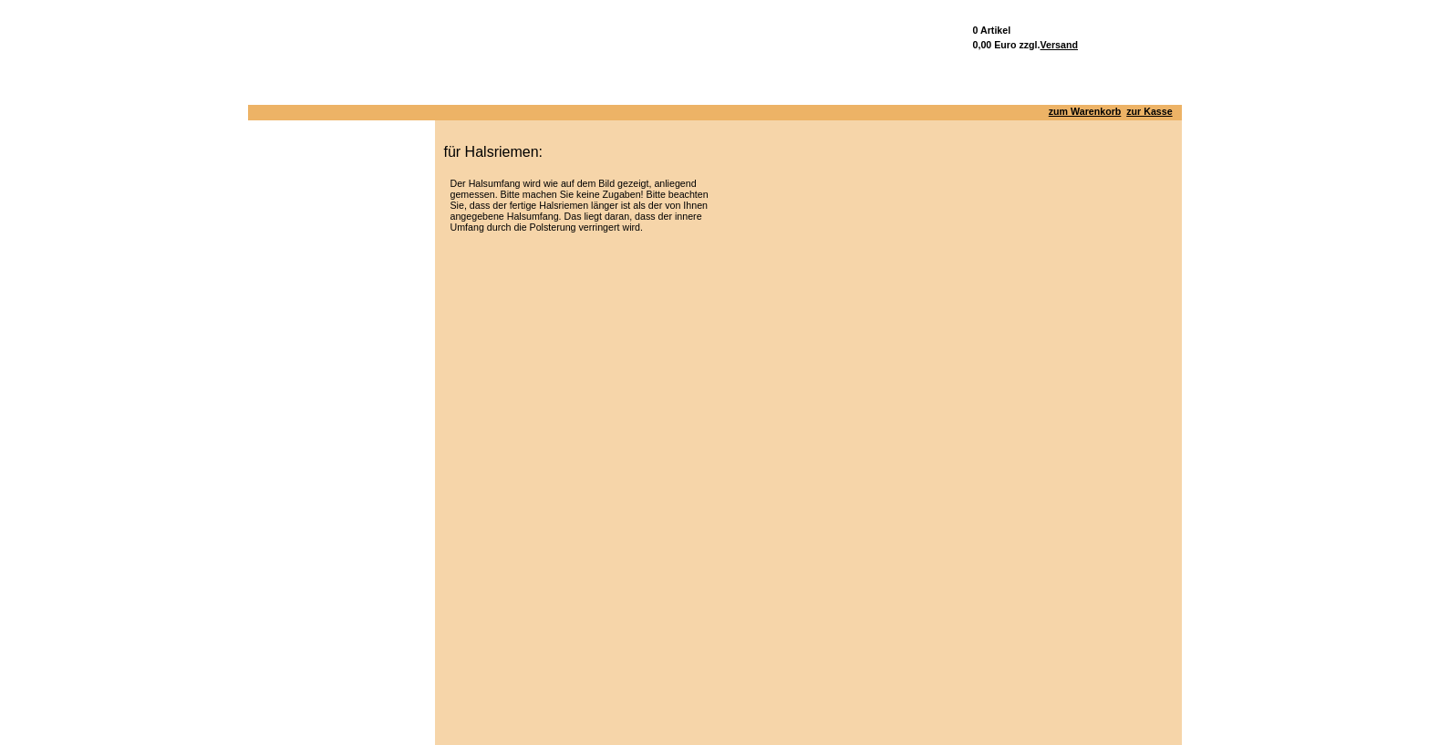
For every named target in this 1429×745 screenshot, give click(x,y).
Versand (1059, 44)
